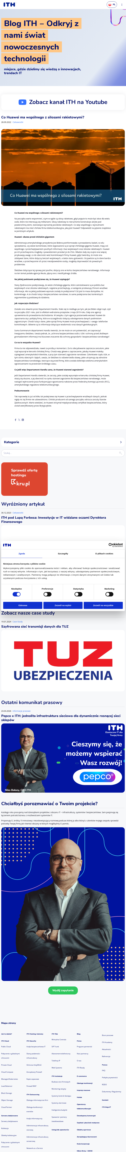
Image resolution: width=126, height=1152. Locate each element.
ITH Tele (55, 1034)
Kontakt (105, 1100)
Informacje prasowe (21, 711)
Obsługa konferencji (84, 1083)
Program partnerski (84, 1046)
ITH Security (31, 1041)
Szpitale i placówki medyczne (88, 1123)
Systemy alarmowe (59, 1103)
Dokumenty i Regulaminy (111, 1091)
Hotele (79, 1097)
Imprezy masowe (83, 1090)
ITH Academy (107, 1042)
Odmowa (22, 605)
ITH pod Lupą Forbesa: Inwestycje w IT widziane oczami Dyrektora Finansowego (53, 519)
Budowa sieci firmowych (61, 1082)
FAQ (103, 1070)
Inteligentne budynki (59, 1110)
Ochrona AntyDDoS (34, 1065)
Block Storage (6, 1093)
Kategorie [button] (63, 442)
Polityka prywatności (110, 1077)
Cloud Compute (7, 1072)
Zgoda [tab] (22, 553)
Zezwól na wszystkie (103, 605)
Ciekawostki (17, 122)
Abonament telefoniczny (61, 1053)
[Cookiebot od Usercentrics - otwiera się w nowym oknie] (111, 545)
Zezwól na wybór (63, 605)
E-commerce (82, 1076)
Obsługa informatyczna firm (37, 1100)
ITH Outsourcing (33, 1094)
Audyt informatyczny (34, 1118)
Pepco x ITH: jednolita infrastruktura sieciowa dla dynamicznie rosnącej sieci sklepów (60, 718)
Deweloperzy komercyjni (86, 1116)
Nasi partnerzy (82, 1053)
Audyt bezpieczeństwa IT (36, 1046)
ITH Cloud (5, 1041)
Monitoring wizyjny (59, 1089)
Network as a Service (35, 1148)
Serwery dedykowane (9, 1116)
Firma (79, 1041)
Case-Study (17, 621)
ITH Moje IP (106, 1107)
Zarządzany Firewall (34, 1072)
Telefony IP (56, 1060)
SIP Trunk (55, 1046)
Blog (78, 1034)
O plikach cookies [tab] (104, 553)
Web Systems (57, 1068)
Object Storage (7, 1100)
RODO (104, 1084)
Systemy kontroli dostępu (61, 1096)
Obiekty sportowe (84, 1130)
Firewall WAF (31, 1086)
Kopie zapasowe (33, 1079)
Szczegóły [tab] (63, 553)
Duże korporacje (83, 1144)
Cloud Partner (6, 1107)
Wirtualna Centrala (59, 1039)
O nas (79, 1060)
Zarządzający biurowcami (87, 1137)
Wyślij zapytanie (63, 990)
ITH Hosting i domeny (35, 1034)
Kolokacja (5, 1128)
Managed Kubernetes (9, 1079)
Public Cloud (6, 1046)
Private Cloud (6, 1065)
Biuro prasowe (107, 1035)
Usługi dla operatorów (60, 1130)
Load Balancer (6, 1086)
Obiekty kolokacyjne (9, 1135)
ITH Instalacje (57, 1076)
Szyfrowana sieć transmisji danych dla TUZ (35, 626)
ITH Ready (81, 1068)
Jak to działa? (6, 1034)
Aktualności (106, 1049)
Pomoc (104, 1065)
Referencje (106, 1056)
